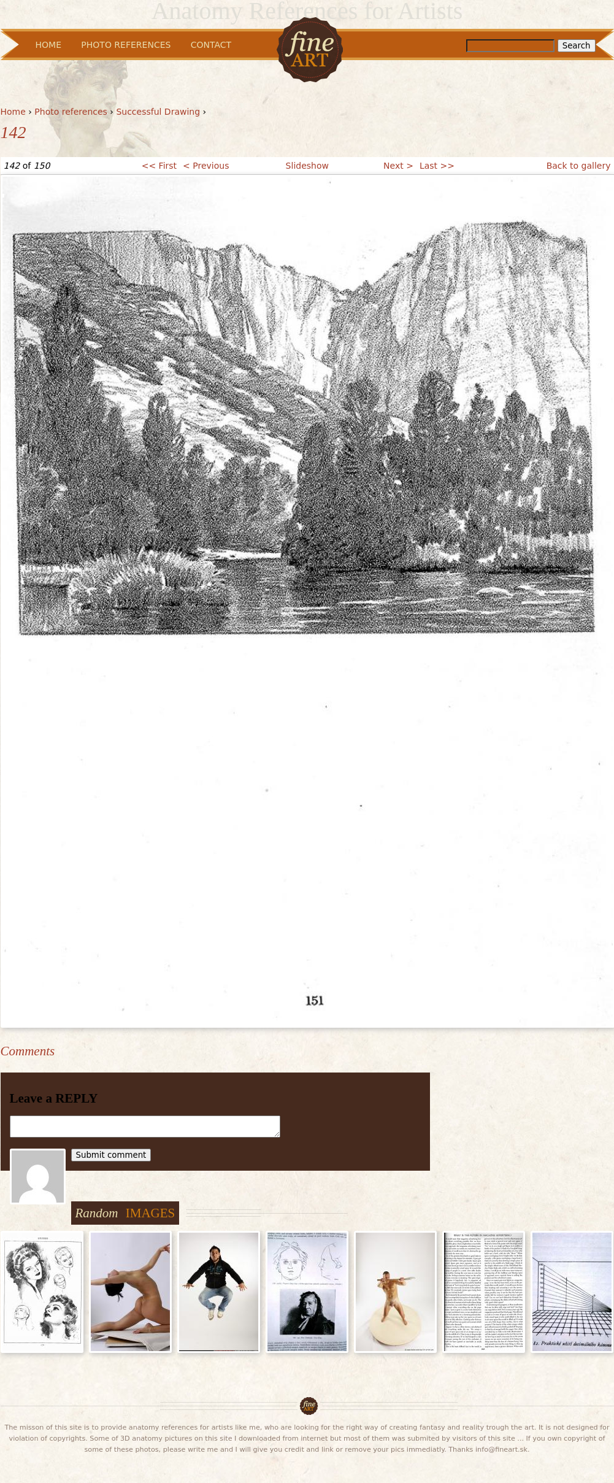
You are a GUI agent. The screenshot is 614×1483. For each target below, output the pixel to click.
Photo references (70, 112)
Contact (211, 45)
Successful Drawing (158, 112)
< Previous (206, 166)
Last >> (437, 166)
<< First (159, 166)
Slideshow (307, 166)
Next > (398, 166)
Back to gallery (579, 166)
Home (13, 112)
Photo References (126, 45)
